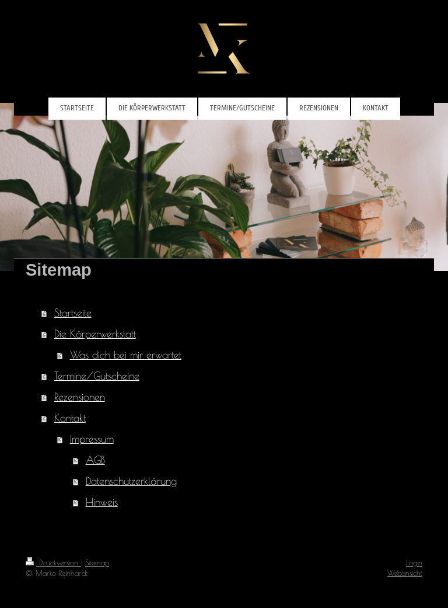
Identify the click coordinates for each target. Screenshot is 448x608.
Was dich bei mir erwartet (125, 355)
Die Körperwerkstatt (95, 334)
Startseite (73, 313)
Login (414, 562)
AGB (95, 460)
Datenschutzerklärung (131, 481)
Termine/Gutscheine (96, 376)
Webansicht (404, 573)
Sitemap (97, 562)
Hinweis (102, 502)
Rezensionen (79, 397)
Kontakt (70, 418)
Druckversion (53, 562)
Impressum (92, 439)
